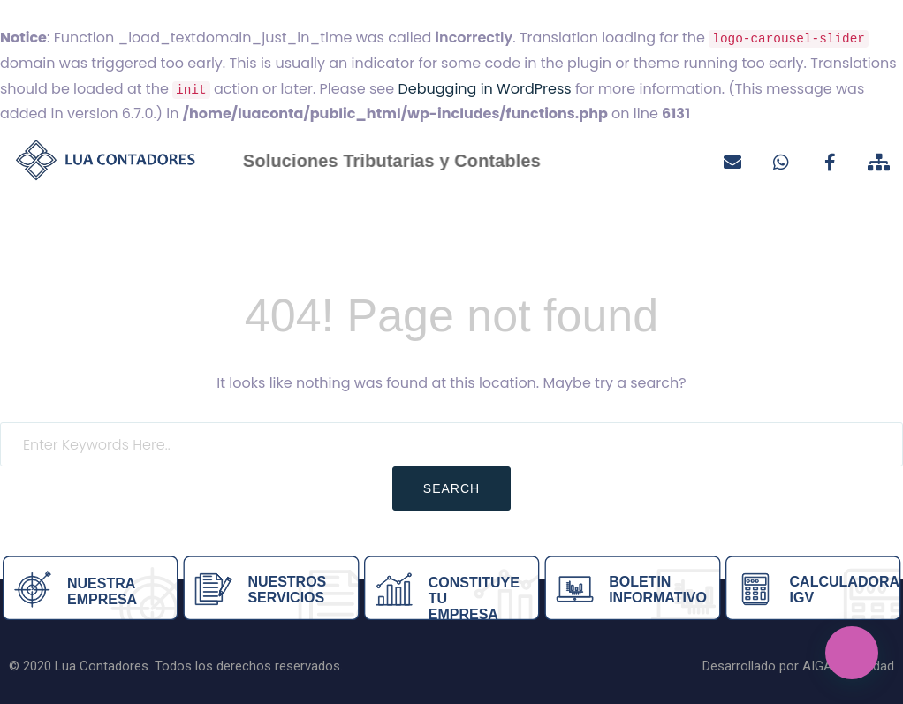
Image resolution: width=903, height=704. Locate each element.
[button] (851, 652)
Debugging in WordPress (484, 89)
